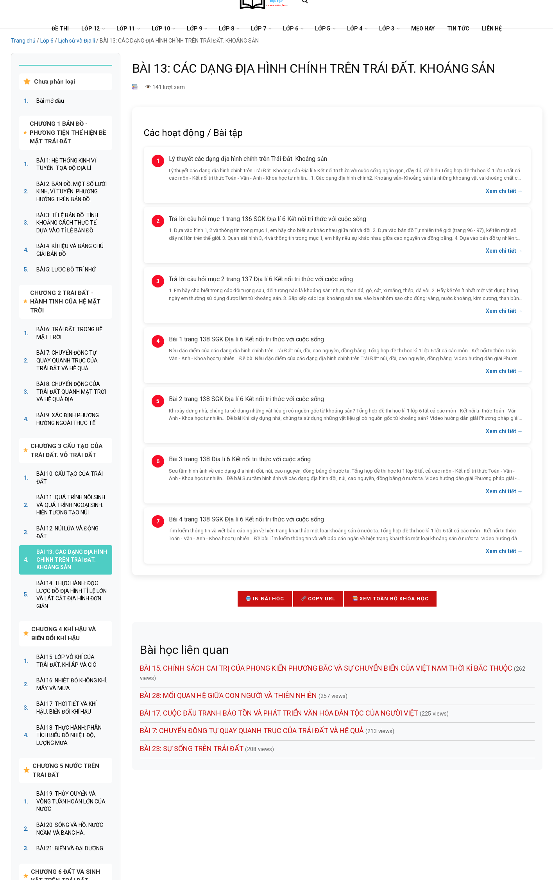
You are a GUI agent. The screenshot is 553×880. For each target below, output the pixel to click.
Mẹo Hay (423, 28)
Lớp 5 (322, 28)
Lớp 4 (354, 28)
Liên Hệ (492, 28)
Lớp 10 (161, 28)
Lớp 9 (194, 28)
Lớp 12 (90, 28)
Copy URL (318, 599)
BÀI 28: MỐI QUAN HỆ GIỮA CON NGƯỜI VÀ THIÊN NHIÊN (229, 695)
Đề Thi (60, 28)
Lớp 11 (125, 28)
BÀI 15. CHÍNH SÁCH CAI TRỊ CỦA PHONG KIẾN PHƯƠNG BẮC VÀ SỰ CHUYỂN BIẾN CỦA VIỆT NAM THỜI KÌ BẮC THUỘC (327, 668)
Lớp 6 (290, 28)
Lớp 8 (226, 28)
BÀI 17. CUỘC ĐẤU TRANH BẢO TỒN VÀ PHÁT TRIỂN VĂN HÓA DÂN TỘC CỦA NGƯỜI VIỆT (280, 713)
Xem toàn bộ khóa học (391, 599)
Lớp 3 (386, 28)
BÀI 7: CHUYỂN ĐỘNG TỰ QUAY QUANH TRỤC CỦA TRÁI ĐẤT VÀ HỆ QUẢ (252, 730)
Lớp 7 (258, 28)
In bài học (265, 599)
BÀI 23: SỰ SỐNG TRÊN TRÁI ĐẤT (192, 748)
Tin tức (458, 28)
